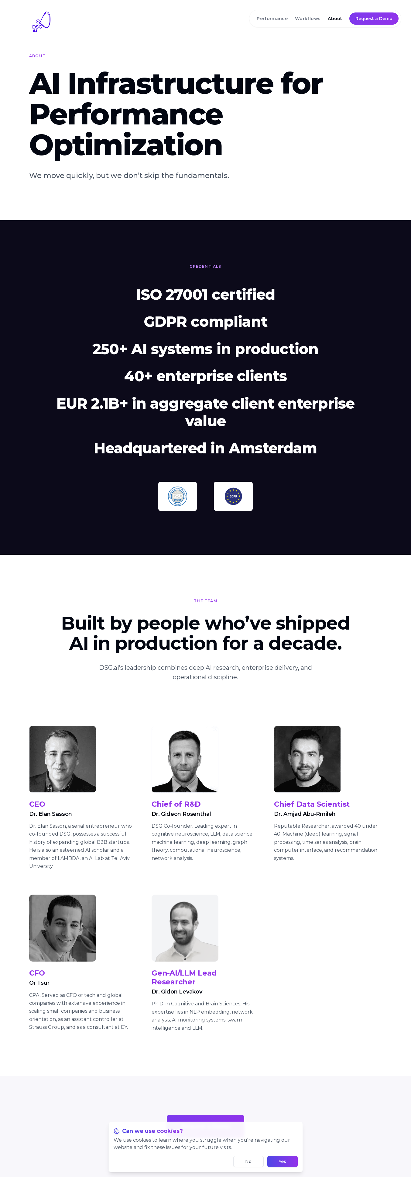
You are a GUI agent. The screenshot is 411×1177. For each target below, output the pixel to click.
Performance (272, 18)
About (335, 18)
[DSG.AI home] (205, 22)
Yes (282, 1161)
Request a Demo (373, 18)
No (248, 1161)
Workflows (307, 18)
